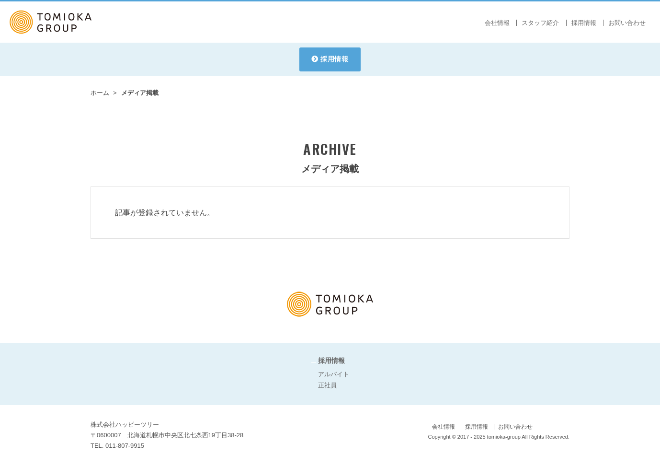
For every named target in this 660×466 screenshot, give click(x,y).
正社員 (327, 385)
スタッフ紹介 (540, 23)
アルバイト (333, 374)
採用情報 (334, 59)
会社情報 (497, 23)
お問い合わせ (627, 23)
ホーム (100, 92)
